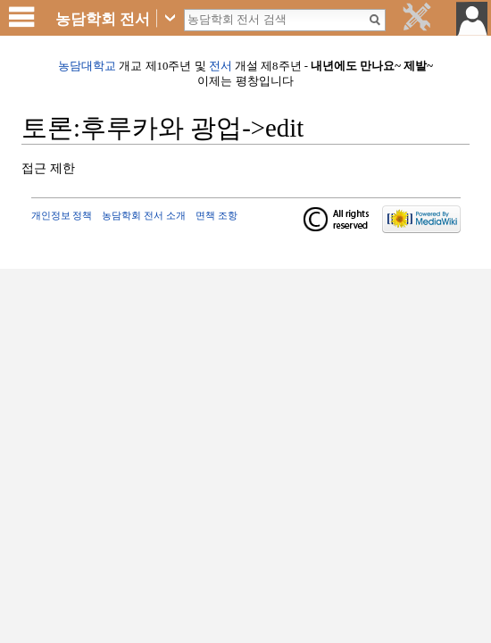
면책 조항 (216, 215)
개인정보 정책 (62, 215)
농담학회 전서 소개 (144, 215)
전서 (220, 66)
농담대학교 (87, 66)
